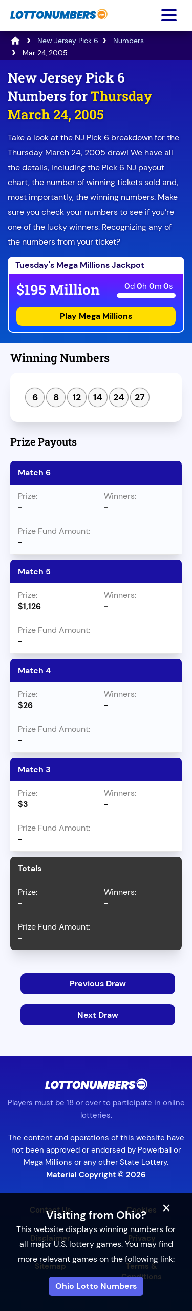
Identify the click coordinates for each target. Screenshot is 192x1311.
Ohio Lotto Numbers (96, 1286)
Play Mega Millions (96, 316)
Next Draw (97, 1015)
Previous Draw (98, 983)
